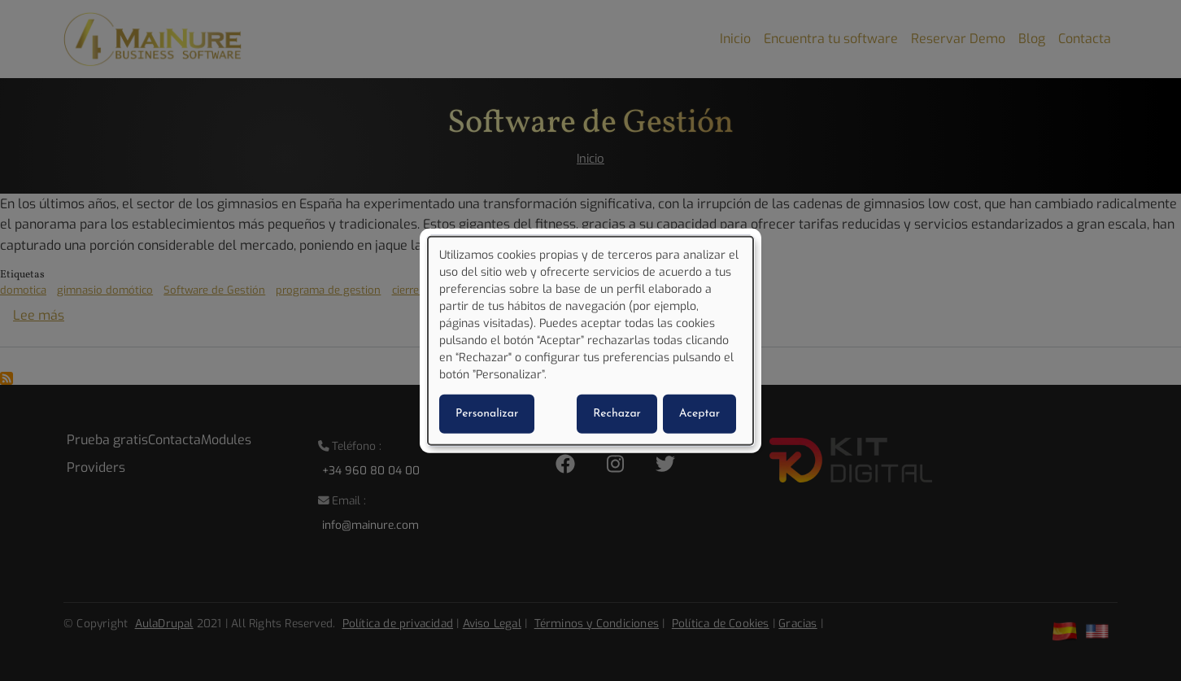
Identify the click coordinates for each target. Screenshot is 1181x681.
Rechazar (617, 414)
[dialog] (590, 340)
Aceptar (699, 414)
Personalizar (486, 414)
